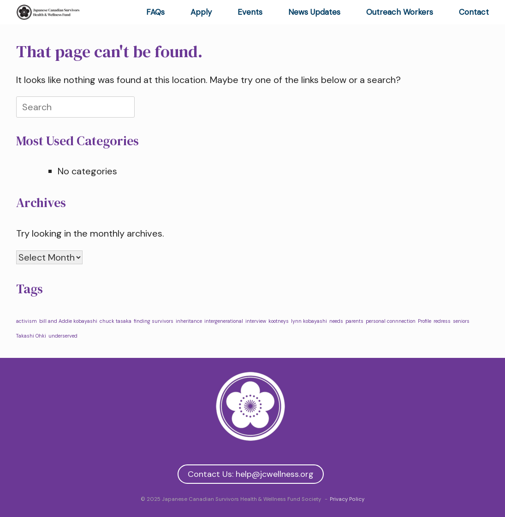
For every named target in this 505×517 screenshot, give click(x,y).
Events (250, 12)
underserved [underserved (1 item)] (62, 336)
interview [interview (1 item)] (255, 321)
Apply (201, 12)
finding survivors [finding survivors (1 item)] (153, 321)
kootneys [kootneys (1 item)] (278, 321)
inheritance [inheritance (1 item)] (189, 321)
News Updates (314, 12)
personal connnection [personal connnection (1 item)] (391, 321)
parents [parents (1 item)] (354, 321)
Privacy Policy (347, 499)
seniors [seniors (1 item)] (461, 321)
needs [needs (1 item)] (336, 321)
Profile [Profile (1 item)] (424, 321)
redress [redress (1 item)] (442, 321)
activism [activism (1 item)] (26, 321)
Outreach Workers (399, 12)
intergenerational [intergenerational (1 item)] (223, 321)
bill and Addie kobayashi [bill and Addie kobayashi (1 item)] (68, 321)
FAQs (155, 12)
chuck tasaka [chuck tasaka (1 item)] (115, 321)
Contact (474, 12)
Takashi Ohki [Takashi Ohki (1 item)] (31, 336)
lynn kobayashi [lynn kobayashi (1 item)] (309, 321)
